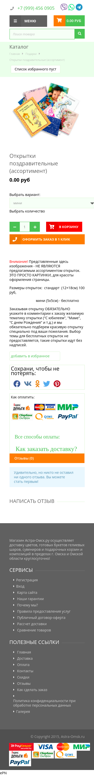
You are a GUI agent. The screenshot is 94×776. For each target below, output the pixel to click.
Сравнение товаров (34, 630)
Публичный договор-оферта (41, 617)
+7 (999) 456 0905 (36, 8)
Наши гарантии (30, 599)
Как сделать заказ (32, 690)
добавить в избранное (30, 356)
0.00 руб (74, 20)
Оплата (23, 664)
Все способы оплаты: (35, 436)
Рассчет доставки (32, 624)
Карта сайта (27, 592)
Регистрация (27, 580)
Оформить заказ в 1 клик (46, 239)
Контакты (25, 671)
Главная (24, 652)
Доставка (25, 658)
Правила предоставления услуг (43, 611)
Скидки (23, 677)
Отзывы (24, 458)
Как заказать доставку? (44, 449)
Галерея (23, 711)
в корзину (68, 227)
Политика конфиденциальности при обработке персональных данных (44, 703)
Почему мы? (27, 605)
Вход (20, 586)
